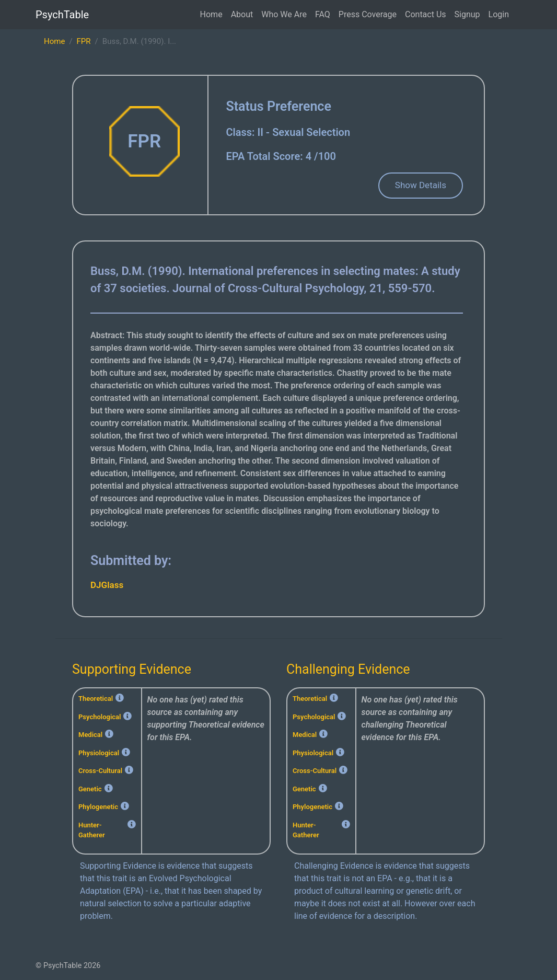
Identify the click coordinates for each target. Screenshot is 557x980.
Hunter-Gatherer (91, 830)
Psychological (99, 717)
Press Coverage (368, 14)
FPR (84, 41)
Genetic (90, 789)
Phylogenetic (98, 807)
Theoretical (95, 698)
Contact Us (425, 14)
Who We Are (284, 14)
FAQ (322, 14)
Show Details (420, 185)
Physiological (98, 753)
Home (211, 14)
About (242, 14)
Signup (467, 14)
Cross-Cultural (100, 771)
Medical (90, 735)
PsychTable (62, 14)
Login (499, 14)
